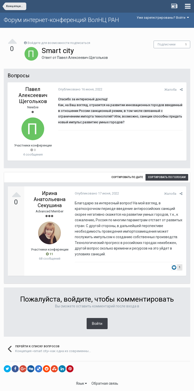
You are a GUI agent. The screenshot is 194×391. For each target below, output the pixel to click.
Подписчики (167, 44)
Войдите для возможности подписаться (59, 43)
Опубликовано (80, 89)
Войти (97, 323)
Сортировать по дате (127, 177)
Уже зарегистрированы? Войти (163, 17)
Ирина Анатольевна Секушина (49, 199)
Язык (81, 383)
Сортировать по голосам (167, 177)
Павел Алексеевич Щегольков (82, 58)
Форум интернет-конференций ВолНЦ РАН (61, 19)
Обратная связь (104, 383)
